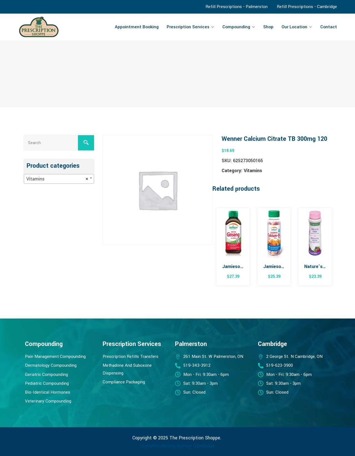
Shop (268, 27)
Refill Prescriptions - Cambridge (307, 7)
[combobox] (59, 179)
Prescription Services (188, 27)
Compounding (236, 27)
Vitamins (253, 170)
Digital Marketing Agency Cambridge (177, 446)
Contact (328, 27)
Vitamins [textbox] (57, 179)
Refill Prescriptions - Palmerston (237, 7)
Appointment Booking (137, 27)
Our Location (294, 27)
